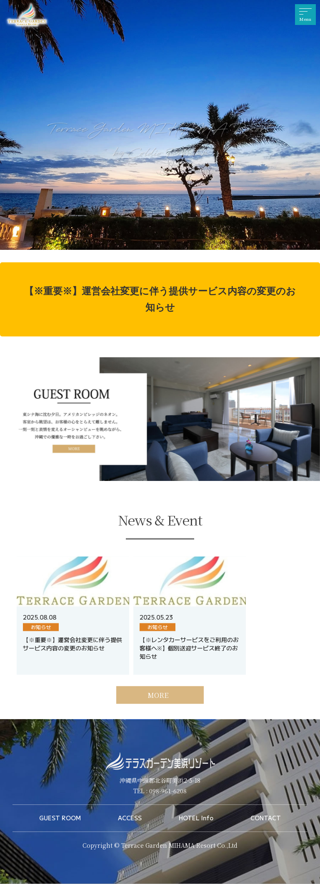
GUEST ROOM (60, 818)
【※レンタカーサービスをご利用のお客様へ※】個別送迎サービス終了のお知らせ (189, 661)
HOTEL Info (196, 818)
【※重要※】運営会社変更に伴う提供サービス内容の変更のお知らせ (160, 299)
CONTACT (265, 818)
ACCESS (130, 818)
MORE (158, 708)
